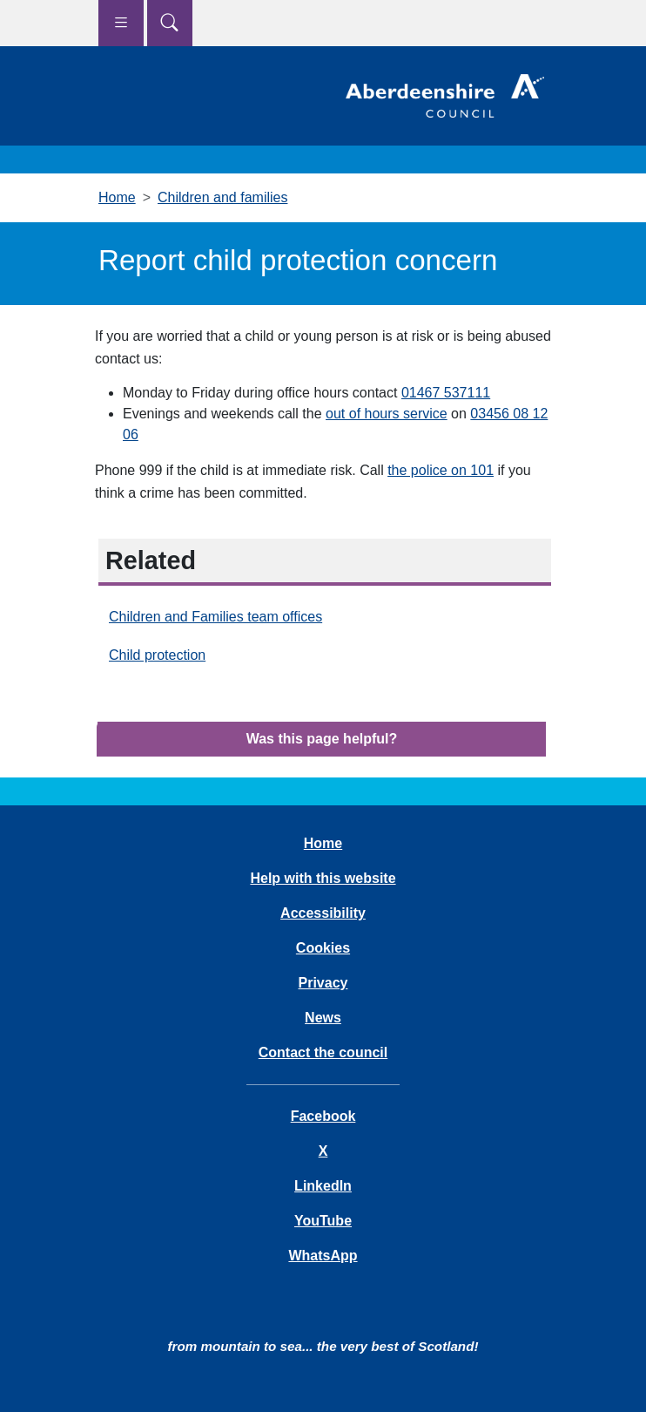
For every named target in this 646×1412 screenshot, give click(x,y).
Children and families (222, 197)
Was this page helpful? (322, 738)
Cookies (323, 947)
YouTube (323, 1220)
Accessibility (323, 913)
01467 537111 (445, 392)
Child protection (157, 655)
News (323, 1017)
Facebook (323, 1116)
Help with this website (322, 878)
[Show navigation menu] (121, 23)
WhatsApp (322, 1255)
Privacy (323, 982)
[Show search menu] (169, 23)
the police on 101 (440, 470)
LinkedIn (323, 1185)
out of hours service (386, 413)
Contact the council (323, 1052)
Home (117, 197)
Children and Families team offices (215, 616)
